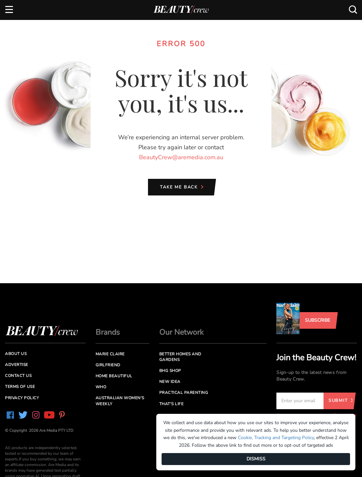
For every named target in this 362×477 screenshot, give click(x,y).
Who (101, 387)
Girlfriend (108, 365)
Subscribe (317, 320)
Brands (108, 332)
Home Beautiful (114, 376)
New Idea (170, 381)
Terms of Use (20, 386)
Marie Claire (110, 354)
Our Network (181, 332)
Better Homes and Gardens (180, 356)
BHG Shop (170, 370)
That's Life (171, 404)
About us (16, 353)
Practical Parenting (183, 392)
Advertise (16, 364)
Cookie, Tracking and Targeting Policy (276, 437)
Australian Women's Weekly (120, 400)
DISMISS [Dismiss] (256, 459)
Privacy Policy (22, 398)
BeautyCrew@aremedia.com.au (181, 157)
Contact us (18, 375)
